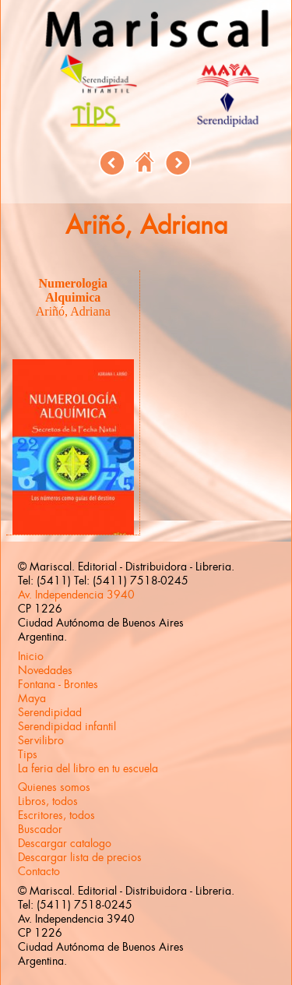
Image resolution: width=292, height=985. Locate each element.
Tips (27, 754)
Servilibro (41, 740)
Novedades (45, 670)
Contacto (39, 871)
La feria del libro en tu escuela (88, 768)
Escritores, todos (56, 815)
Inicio (31, 656)
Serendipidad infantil (67, 726)
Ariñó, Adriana (73, 311)
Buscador (40, 829)
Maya (32, 698)
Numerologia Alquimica (72, 290)
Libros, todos (48, 801)
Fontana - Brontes (58, 684)
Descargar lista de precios (80, 857)
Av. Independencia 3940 (76, 595)
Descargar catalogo (64, 843)
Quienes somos (54, 787)
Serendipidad (50, 712)
